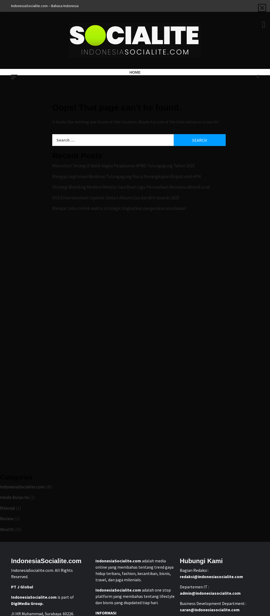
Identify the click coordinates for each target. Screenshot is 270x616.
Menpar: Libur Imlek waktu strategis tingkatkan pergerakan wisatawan (119, 208)
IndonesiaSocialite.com (22, 487)
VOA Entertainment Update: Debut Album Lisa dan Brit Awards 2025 (115, 198)
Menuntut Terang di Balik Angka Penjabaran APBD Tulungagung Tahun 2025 (123, 166)
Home (135, 72)
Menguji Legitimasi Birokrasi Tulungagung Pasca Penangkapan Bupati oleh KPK (126, 176)
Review (7, 519)
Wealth (6, 529)
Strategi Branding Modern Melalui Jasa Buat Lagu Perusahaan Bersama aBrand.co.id (131, 187)
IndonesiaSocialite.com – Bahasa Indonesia (45, 5)
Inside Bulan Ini (14, 497)
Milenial (7, 508)
